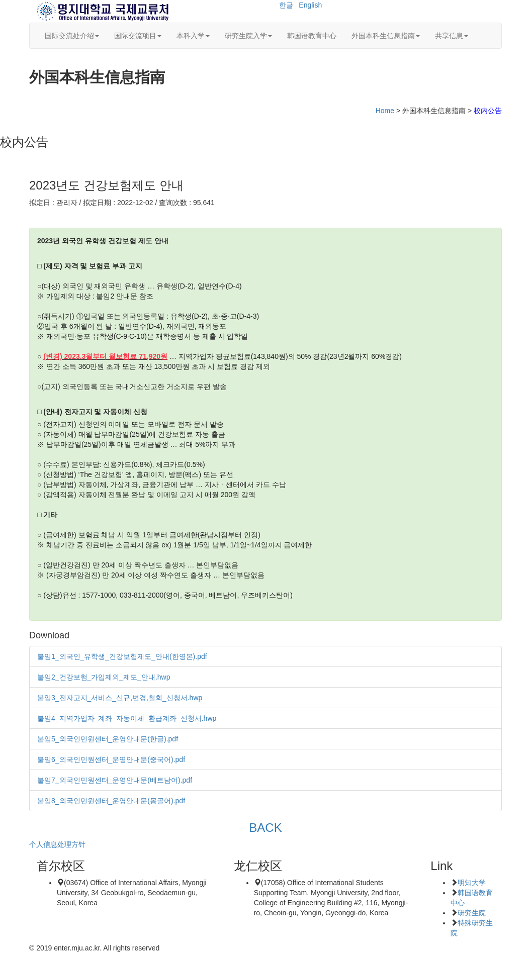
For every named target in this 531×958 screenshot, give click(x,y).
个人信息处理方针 (57, 844)
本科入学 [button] (193, 36)
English (310, 5)
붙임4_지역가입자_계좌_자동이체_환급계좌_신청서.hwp (126, 718)
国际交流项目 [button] (137, 36)
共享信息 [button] (451, 36)
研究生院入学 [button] (248, 36)
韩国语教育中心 (311, 36)
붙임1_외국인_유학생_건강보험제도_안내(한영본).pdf (122, 656)
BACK (265, 827)
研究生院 (472, 913)
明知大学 (472, 883)
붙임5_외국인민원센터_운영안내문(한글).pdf (107, 739)
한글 (286, 5)
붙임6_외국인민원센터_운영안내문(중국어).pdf (111, 759)
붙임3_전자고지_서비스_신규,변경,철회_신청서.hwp (119, 698)
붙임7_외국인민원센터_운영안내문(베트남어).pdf (114, 780)
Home (385, 111)
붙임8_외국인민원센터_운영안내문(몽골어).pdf (111, 801)
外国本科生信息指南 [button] (385, 36)
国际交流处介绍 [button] (72, 36)
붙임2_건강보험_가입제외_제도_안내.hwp (103, 677)
